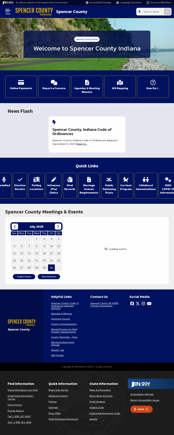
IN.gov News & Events (101, 395)
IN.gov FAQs (55, 413)
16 (44, 253)
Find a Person (15, 404)
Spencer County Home (87, 39)
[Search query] (152, 11)
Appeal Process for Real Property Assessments (64, 330)
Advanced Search (58, 395)
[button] (98, 2)
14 (29, 253)
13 (21, 253)
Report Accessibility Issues (144, 400)
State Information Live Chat (23, 390)
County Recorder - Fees (64, 337)
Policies (53, 401)
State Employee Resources (63, 419)
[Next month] (58, 227)
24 (51, 260)
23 (44, 260)
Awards (93, 419)
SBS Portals (57, 355)
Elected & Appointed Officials (62, 343)
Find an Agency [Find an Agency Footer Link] (16, 410)
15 (36, 253)
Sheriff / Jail (57, 350)
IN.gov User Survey (59, 390)
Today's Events (24, 276)
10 (51, 246)
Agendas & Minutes (61, 313)
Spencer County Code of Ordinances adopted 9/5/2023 (65, 306)
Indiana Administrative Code (105, 413)
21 (29, 260)
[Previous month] (15, 227)
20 (21, 260)
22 (36, 260)
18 (58, 253)
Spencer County (71, 11)
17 (51, 253)
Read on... (81, 144)
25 (58, 260)
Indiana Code (97, 407)
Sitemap (53, 407)
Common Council (60, 318)
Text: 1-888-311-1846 (19, 422)
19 (14, 260)
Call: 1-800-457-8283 (19, 416)
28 (29, 267)
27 (21, 267)
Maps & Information (100, 390)
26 (14, 267)
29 (36, 267)
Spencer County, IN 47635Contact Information (104, 304)
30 (44, 267)
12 (14, 253)
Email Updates (97, 401)
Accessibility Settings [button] (142, 394)
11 (58, 246)
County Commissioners (64, 324)
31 (51, 267)
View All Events (49, 276)
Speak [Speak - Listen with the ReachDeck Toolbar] (141, 409)
